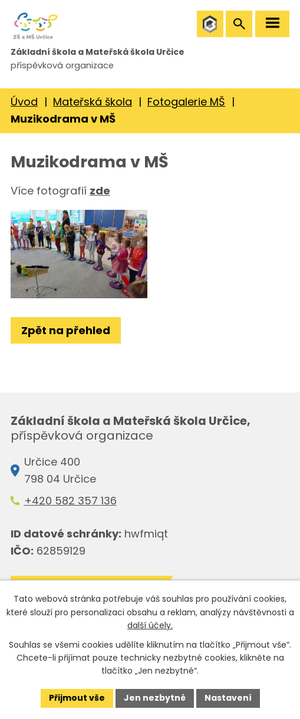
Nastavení (228, 698)
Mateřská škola (92, 101)
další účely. (150, 625)
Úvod (24, 101)
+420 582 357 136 (70, 500)
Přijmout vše (77, 698)
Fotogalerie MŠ (186, 101)
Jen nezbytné (155, 698)
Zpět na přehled (65, 330)
